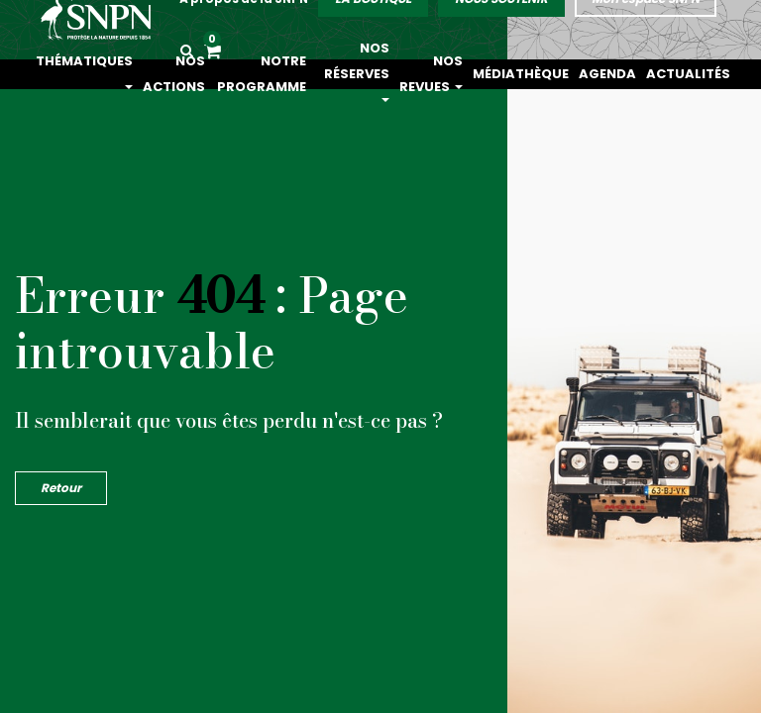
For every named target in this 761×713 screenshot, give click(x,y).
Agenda (633, 73)
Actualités (698, 73)
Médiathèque (562, 73)
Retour (61, 487)
